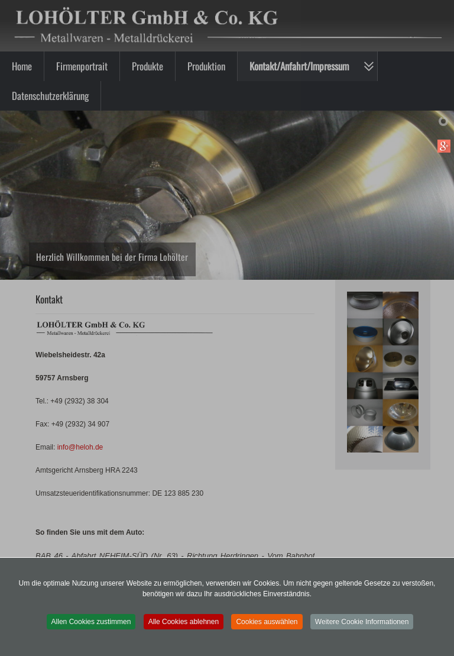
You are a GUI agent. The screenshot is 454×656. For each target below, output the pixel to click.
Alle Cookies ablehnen (183, 622)
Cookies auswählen (266, 622)
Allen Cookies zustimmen (91, 622)
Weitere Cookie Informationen (362, 622)
